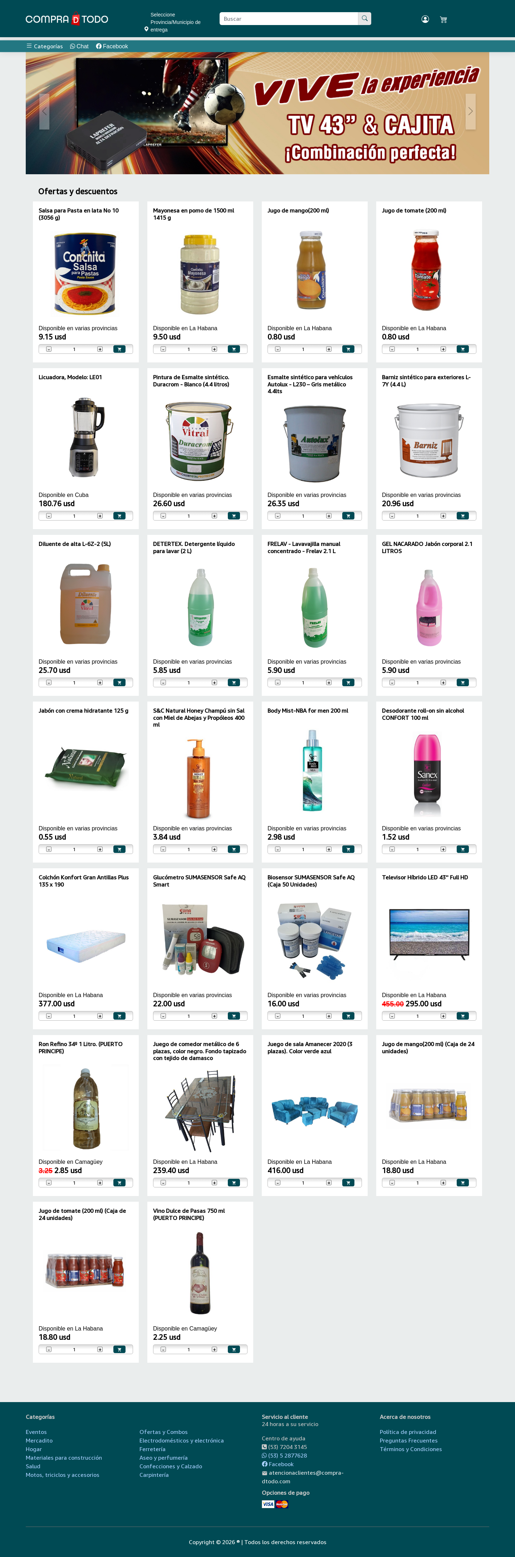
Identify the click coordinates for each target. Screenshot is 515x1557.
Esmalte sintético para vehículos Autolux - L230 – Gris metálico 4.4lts (310, 384)
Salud (33, 1466)
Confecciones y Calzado (170, 1466)
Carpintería (154, 1474)
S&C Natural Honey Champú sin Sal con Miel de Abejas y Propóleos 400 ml (198, 717)
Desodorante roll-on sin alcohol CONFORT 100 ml (423, 714)
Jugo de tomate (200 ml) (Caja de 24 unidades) (82, 1214)
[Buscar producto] (289, 18)
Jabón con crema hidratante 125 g (83, 710)
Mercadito (39, 1440)
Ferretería (152, 1449)
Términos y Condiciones (411, 1449)
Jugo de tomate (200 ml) (414, 210)
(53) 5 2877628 (284, 1455)
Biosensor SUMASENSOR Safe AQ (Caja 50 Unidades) (311, 881)
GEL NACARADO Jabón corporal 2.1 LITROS (427, 547)
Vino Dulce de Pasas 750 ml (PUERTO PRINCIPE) (189, 1214)
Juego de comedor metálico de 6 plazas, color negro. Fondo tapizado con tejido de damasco (199, 1050)
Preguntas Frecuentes (409, 1440)
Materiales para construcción (64, 1457)
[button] (44, 111)
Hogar (34, 1449)
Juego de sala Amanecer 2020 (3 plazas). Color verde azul (310, 1047)
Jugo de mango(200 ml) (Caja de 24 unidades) (428, 1047)
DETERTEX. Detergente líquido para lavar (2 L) (194, 547)
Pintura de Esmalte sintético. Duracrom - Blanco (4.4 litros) (191, 380)
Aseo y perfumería (163, 1457)
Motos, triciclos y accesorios (62, 1474)
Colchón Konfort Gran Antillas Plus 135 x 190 (84, 881)
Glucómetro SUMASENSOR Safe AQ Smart (199, 881)
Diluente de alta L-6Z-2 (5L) (75, 543)
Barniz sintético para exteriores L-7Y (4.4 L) (426, 380)
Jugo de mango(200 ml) (298, 210)
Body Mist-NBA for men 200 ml (308, 710)
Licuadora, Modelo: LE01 (70, 377)
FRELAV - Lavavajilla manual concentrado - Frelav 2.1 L (304, 547)
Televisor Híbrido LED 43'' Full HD (425, 877)
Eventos (36, 1431)
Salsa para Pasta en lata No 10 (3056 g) (78, 214)
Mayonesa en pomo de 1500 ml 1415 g (193, 214)
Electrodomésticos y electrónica (181, 1440)
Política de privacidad (408, 1431)
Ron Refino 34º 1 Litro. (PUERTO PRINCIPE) (81, 1047)
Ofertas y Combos (163, 1431)
